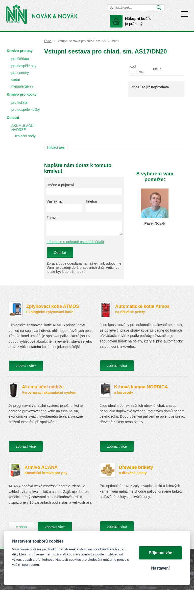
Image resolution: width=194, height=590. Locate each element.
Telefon (91, 201)
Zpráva (52, 218)
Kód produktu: (137, 69)
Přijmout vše (160, 552)
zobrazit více (26, 366)
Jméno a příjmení (60, 185)
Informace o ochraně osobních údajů (75, 242)
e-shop (21, 527)
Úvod (48, 41)
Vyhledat (159, 8)
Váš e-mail (54, 201)
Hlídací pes (56, 147)
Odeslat (60, 253)
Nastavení (160, 568)
